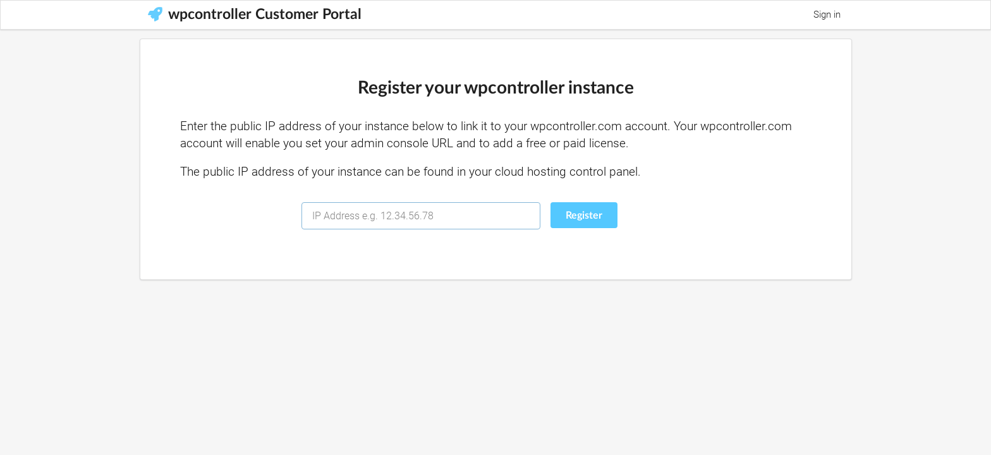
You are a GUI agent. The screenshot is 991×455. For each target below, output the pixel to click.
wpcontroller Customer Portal (254, 15)
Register (584, 215)
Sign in (827, 14)
